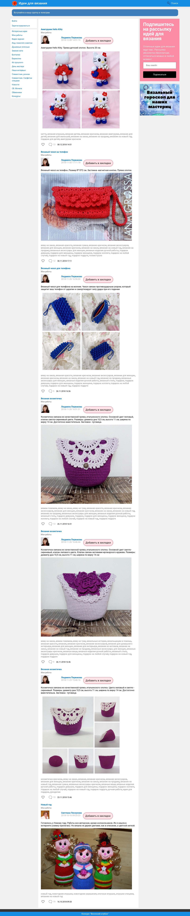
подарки (120, 380)
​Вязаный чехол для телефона (55, 268)
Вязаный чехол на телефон (54, 152)
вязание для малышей (59, 136)
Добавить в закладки (98, 40)
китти (44, 134)
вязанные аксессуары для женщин (67, 250)
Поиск (174, 3)
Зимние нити (17, 51)
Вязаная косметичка (51, 398)
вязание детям (72, 134)
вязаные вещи (70, 651)
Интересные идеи (19, 31)
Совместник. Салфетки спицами (22, 79)
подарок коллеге (101, 253)
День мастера (18, 66)
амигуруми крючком (71, 139)
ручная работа (115, 789)
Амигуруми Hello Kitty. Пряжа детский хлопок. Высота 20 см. (71, 48)
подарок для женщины (61, 253)
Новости (15, 85)
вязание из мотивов (108, 646)
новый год (46, 894)
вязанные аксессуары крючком (84, 784)
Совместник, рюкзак (21, 74)
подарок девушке (65, 516)
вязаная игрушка (56, 134)
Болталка (16, 55)
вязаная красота (64, 245)
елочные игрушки (106, 894)
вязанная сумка (60, 784)
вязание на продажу (99, 136)
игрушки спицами (125, 894)
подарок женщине (83, 253)
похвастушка (95, 255)
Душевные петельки (21, 47)
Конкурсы (16, 96)
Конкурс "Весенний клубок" (95, 914)
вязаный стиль (107, 380)
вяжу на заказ (48, 245)
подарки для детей (50, 139)
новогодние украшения (85, 894)
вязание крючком (90, 134)
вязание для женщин (51, 248)
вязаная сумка (80, 245)
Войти (14, 21)
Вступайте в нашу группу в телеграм (32, 12)
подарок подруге (80, 255)
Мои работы (17, 35)
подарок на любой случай (62, 518)
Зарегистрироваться (21, 26)
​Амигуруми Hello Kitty (51, 29)
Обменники (17, 92)
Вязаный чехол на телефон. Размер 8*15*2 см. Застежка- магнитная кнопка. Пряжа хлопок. (86, 170)
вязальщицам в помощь (119, 641)
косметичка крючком (51, 779)
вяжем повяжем (49, 508)
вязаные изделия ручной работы (102, 250)
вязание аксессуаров (118, 245)
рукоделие (55, 792)
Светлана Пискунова (71, 813)
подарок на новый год (60, 255)
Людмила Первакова (71, 37)
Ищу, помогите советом (22, 43)
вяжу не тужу (79, 508)
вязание (62, 643)
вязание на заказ (79, 136)
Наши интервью (19, 70)
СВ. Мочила (17, 88)
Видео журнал (18, 39)
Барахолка (16, 58)
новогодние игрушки (62, 894)
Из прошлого (17, 62)
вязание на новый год (121, 136)
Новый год (46, 804)
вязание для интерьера (85, 646)
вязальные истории (96, 641)
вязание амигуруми (109, 134)
